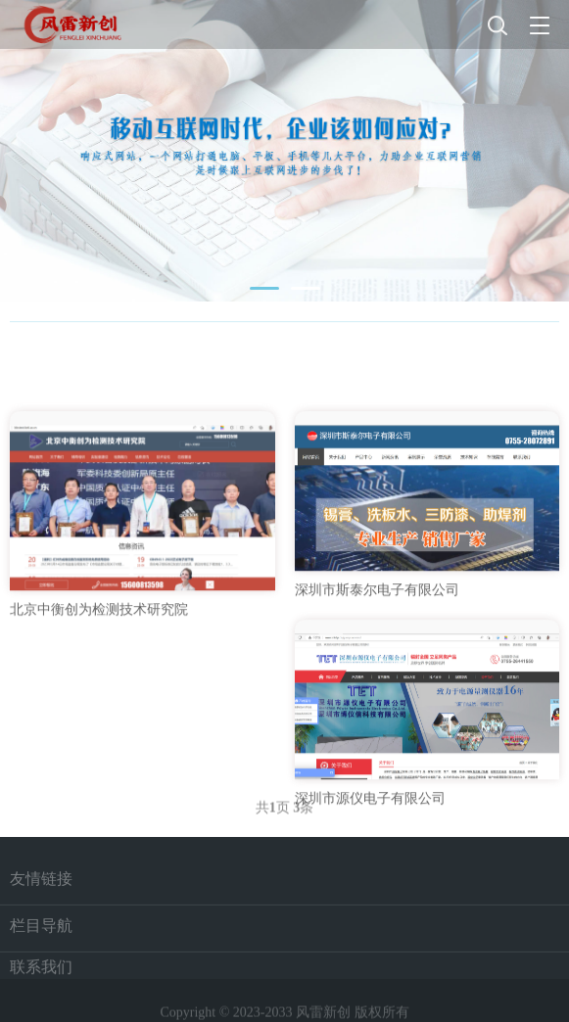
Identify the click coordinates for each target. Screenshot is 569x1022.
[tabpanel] (284, 151)
